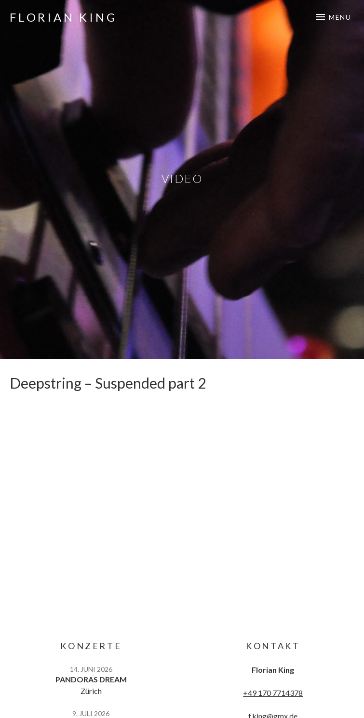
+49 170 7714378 (273, 692)
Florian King (63, 17)
